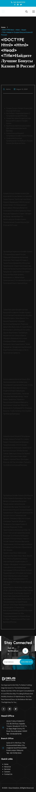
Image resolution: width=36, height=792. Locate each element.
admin (7, 89)
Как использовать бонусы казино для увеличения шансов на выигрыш (18, 128)
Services (7, 769)
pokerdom (17, 547)
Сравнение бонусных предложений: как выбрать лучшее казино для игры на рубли (19, 140)
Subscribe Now (26, 662)
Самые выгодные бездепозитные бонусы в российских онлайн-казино (18, 120)
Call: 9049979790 (18, 2)
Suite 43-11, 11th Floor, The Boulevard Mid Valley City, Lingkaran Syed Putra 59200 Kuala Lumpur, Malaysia (16, 746)
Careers (7, 772)
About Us (7, 767)
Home (3, 27)
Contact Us (8, 774)
